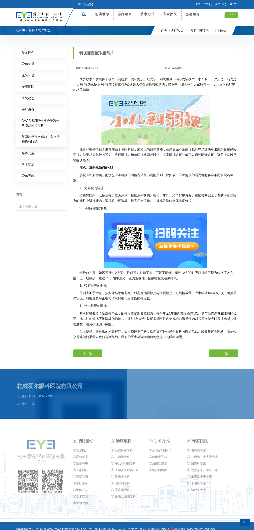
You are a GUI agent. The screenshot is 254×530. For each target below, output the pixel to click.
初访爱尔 (102, 14)
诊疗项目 (125, 14)
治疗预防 (219, 24)
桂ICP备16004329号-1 (155, 523)
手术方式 (147, 14)
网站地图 (22, 523)
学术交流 (28, 158)
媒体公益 (28, 147)
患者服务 (193, 14)
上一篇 (87, 347)
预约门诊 (86, 4)
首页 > (165, 24)
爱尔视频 (28, 170)
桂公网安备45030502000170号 (193, 523)
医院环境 (28, 69)
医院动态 (28, 92)
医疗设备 (28, 103)
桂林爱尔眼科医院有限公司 (80, 523)
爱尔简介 (28, 46)
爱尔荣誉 (28, 58)
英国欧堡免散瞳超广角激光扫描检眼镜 (41, 133)
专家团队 (170, 14)
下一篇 (223, 347)
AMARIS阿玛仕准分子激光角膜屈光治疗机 (40, 117)
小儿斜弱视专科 (198, 24)
